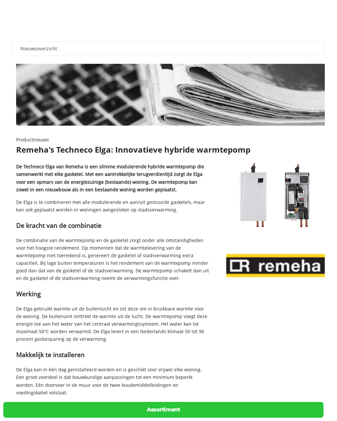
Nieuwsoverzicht (38, 48)
